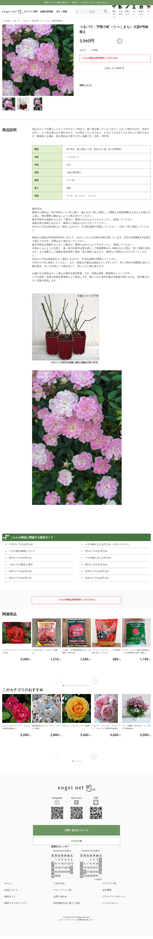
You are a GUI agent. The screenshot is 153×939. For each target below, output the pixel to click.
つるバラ (16, 21)
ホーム (7, 883)
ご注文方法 (59, 883)
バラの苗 (5, 21)
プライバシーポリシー (114, 896)
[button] (94, 681)
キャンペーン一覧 (62, 890)
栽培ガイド (10, 896)
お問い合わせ (60, 896)
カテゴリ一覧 (109, 883)
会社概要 (107, 890)
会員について (11, 890)
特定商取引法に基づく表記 (66, 903)
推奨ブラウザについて (15, 903)
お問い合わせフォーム (77, 830)
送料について (85, 85)
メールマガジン (110, 903)
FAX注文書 (76, 841)
